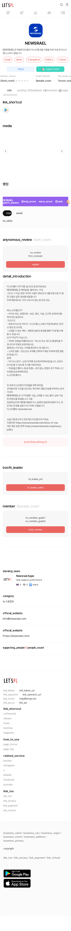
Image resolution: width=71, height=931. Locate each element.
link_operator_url (32, 694)
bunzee (7, 760)
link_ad (23, 702)
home (6, 723)
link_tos (7, 796)
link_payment (10, 805)
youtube (8, 784)
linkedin (7, 775)
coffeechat (9, 713)
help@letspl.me (28, 698)
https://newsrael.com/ (16, 636)
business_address (35, 836)
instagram (8, 765)
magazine (8, 732)
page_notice (10, 744)
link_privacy (9, 801)
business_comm (12, 836)
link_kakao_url (27, 690)
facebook (8, 779)
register (35, 264)
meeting (7, 728)
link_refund (9, 810)
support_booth (50, 69)
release (7, 718)
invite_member (35, 529)
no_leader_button (35, 487)
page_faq (8, 749)
